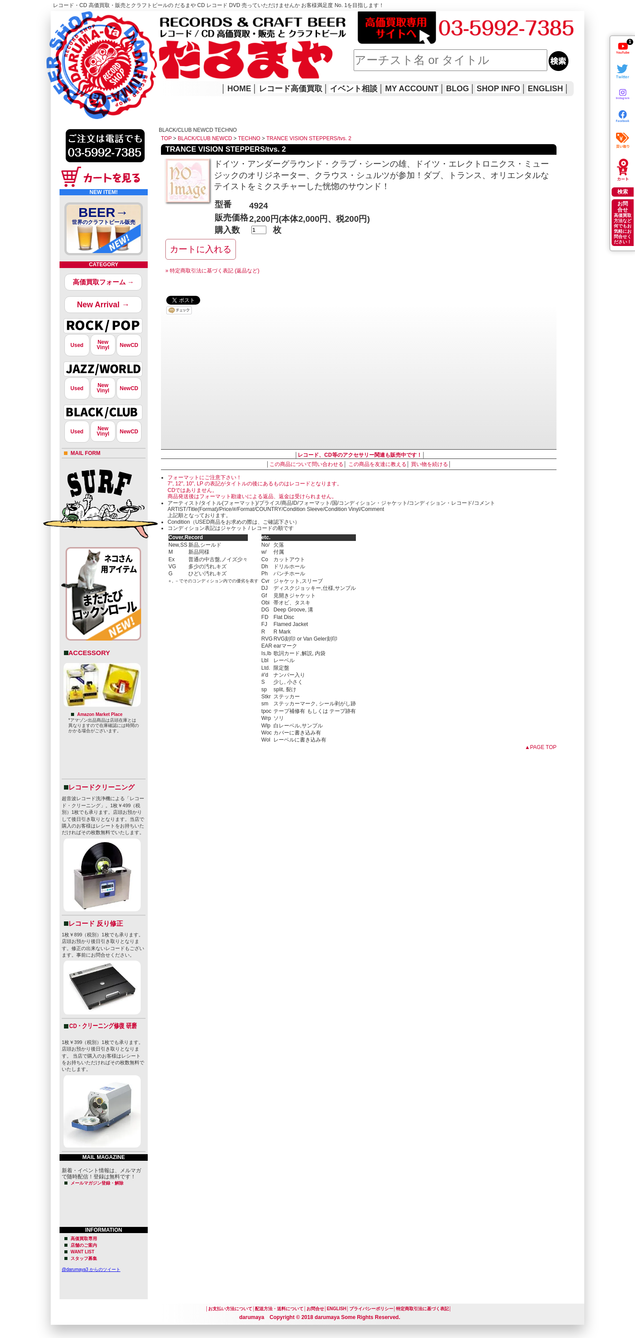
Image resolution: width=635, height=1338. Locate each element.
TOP (166, 138)
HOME (63, 53)
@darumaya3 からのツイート (91, 1269)
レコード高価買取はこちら (87, 18)
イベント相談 (353, 88)
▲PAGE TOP (541, 747)
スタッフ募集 (84, 1258)
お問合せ (315, 1308)
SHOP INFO (498, 88)
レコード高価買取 (290, 88)
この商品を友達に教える (377, 464)
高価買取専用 (84, 1238)
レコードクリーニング (101, 787)
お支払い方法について (230, 1308)
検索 (622, 192)
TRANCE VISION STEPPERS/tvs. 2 (308, 138)
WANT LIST (82, 1251)
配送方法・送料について (279, 1308)
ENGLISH (545, 88)
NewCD (129, 345)
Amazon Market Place (100, 714)
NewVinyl (103, 344)
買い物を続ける (429, 464)
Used (77, 345)
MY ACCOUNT (411, 88)
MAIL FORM (86, 453)
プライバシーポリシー (371, 1308)
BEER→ (103, 217)
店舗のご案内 (84, 1245)
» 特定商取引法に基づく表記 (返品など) (212, 271)
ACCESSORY (89, 652)
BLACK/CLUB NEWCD (205, 138)
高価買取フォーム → (103, 282)
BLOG (457, 88)
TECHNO (249, 138)
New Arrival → (103, 304)
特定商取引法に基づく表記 (422, 1308)
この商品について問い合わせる (306, 464)
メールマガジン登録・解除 (97, 1183)
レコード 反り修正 (95, 923)
